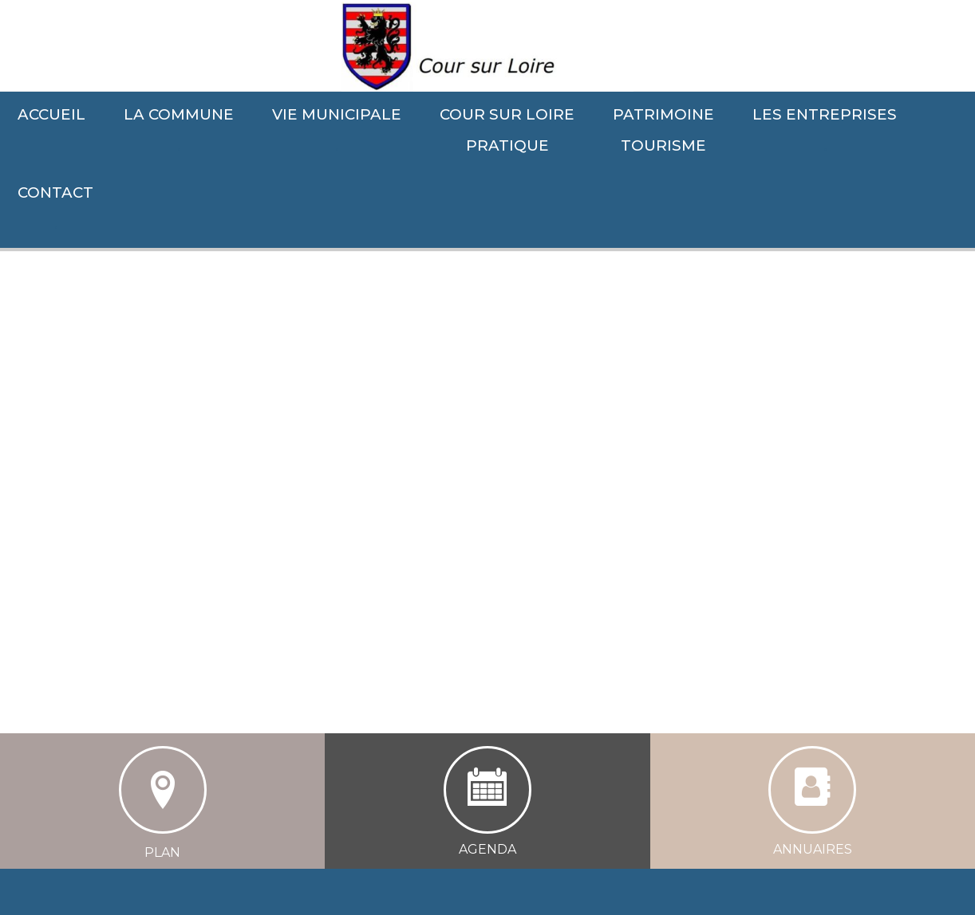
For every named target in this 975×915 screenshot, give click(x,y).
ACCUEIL (51, 114)
